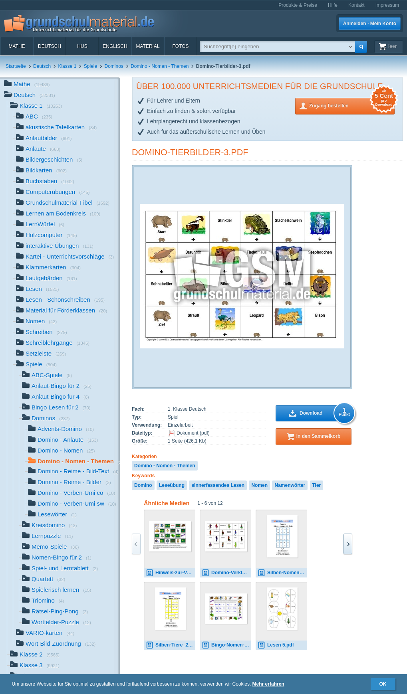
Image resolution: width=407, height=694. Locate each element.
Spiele (90, 66)
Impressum (387, 5)
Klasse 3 (35, 666)
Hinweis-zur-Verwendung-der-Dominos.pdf (170, 573)
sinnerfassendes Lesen (217, 485)
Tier (316, 485)
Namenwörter (289, 485)
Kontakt (356, 5)
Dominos (114, 66)
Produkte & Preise (297, 5)
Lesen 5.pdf (276, 645)
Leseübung (172, 485)
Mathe (16, 46)
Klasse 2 (35, 655)
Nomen (259, 485)
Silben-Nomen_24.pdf (282, 573)
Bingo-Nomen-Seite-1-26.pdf (226, 645)
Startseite (16, 66)
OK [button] (383, 684)
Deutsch (49, 46)
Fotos (180, 46)
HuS (82, 46)
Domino (143, 485)
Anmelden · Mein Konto (369, 23)
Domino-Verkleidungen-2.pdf (226, 573)
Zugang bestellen (352, 105)
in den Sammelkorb (318, 436)
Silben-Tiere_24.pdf (170, 645)
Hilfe (333, 5)
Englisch (115, 46)
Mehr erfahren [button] (268, 684)
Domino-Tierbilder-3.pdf (190, 152)
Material (147, 46)
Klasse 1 (67, 66)
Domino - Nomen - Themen (160, 66)
